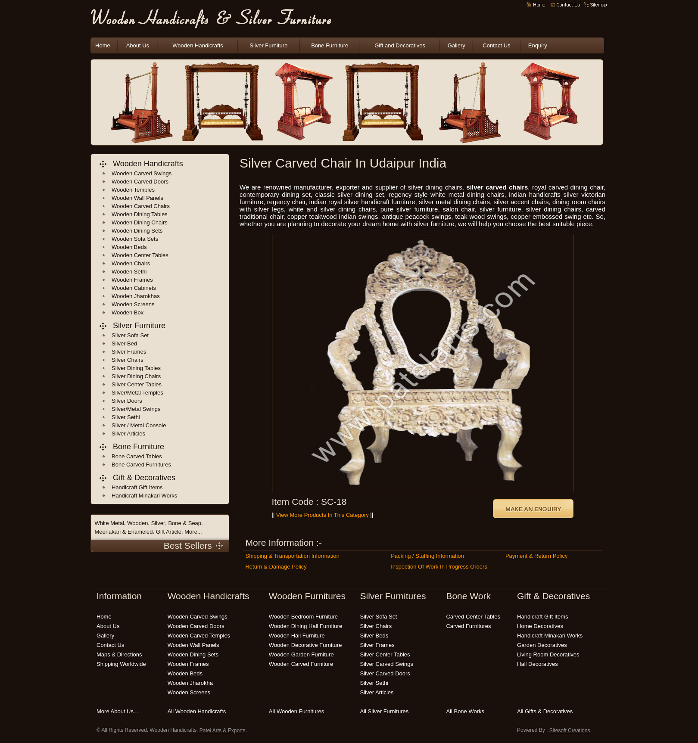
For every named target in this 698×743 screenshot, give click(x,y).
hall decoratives (537, 664)
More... (193, 531)
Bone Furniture (329, 45)
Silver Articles (128, 433)
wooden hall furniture (297, 635)
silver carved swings (387, 664)
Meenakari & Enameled (123, 531)
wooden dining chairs (140, 222)
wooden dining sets (137, 230)
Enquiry (537, 45)
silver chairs (376, 626)
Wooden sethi (129, 271)
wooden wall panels (137, 198)
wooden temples (133, 190)
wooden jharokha (190, 683)
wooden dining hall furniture (305, 626)
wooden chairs (131, 263)
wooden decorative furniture (305, 645)
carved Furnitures (468, 626)
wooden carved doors (140, 181)
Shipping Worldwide (121, 664)
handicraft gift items (137, 487)
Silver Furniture (268, 45)
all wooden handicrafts (197, 711)
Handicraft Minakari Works (550, 635)
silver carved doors (385, 673)
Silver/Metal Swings (136, 409)
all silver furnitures (384, 711)
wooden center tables (140, 255)
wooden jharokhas (136, 296)
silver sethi (374, 683)
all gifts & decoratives (545, 711)
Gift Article (168, 531)
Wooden (137, 523)
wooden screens (133, 304)
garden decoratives (542, 645)
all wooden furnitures (296, 711)
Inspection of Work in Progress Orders (439, 566)
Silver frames (129, 351)
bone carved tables (137, 456)
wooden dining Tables (140, 214)
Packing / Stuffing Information (427, 556)
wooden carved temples (199, 635)
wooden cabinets (134, 288)
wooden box (127, 312)
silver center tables (385, 654)
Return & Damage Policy (275, 566)
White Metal (109, 523)
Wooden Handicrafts (197, 45)
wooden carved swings (141, 173)
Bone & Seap (184, 523)
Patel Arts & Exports (222, 730)
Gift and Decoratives (399, 45)
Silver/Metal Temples (137, 392)
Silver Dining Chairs (136, 376)
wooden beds (129, 247)
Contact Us (496, 45)
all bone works (465, 711)
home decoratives (540, 626)
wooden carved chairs (141, 206)
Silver (158, 523)
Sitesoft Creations (569, 730)
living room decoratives (548, 654)
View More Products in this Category (322, 515)
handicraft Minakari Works (144, 495)
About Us (137, 45)
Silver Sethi (126, 417)
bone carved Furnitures (141, 464)
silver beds (374, 635)
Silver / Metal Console (139, 425)
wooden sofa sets (135, 239)
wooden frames (132, 280)
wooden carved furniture (301, 664)
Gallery (456, 45)
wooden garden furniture (301, 654)
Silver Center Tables (137, 384)
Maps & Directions (119, 654)
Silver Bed (124, 343)
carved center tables (473, 616)
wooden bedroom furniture (303, 616)
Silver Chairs (127, 360)
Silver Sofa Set (130, 335)
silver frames (377, 645)
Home (102, 45)
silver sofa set (378, 616)
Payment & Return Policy (536, 556)
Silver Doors (127, 401)
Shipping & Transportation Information (292, 556)
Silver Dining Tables (136, 368)
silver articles (377, 692)
